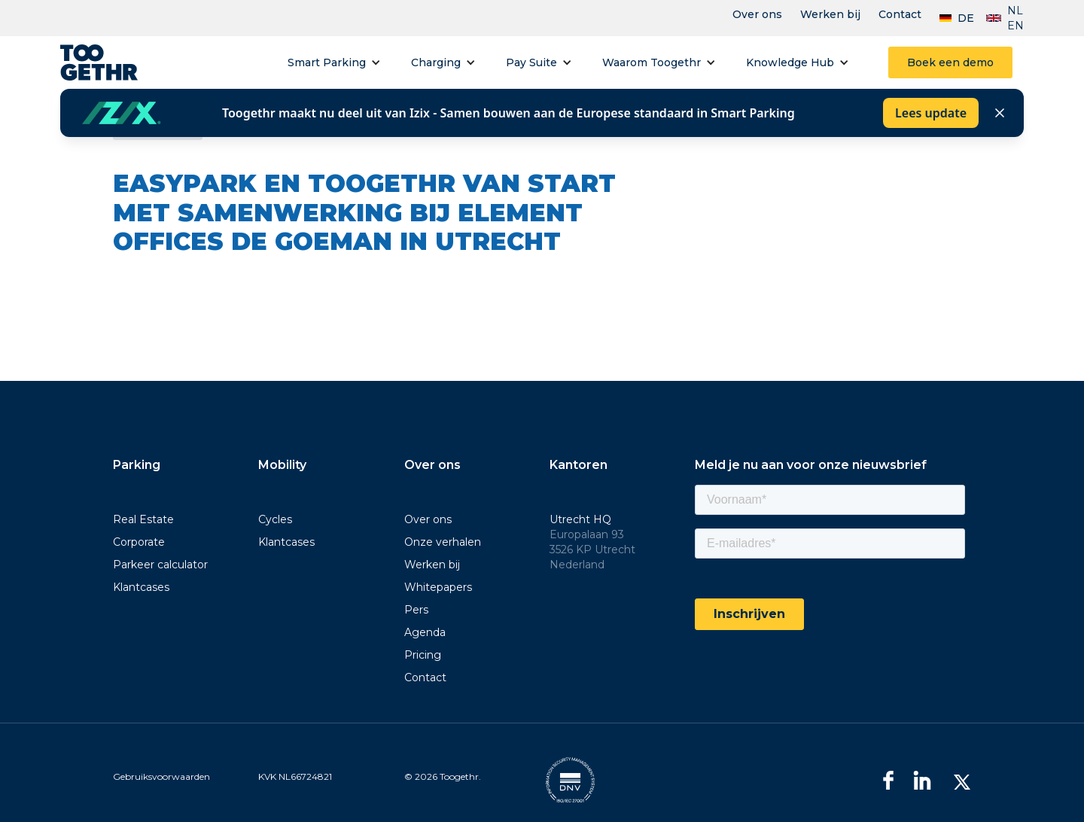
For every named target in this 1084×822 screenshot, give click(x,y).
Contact (899, 14)
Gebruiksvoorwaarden (161, 776)
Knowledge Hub (790, 62)
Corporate (139, 542)
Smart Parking (327, 62)
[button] (334, 62)
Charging (436, 62)
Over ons (757, 14)
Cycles (275, 519)
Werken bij (830, 14)
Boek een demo (950, 62)
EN (1015, 25)
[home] (99, 62)
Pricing (422, 655)
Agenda (425, 632)
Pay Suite (531, 62)
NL (1015, 10)
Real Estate (143, 519)
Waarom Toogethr (651, 62)
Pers (416, 609)
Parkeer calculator (160, 564)
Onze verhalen (442, 542)
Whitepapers (438, 587)
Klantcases (141, 587)
